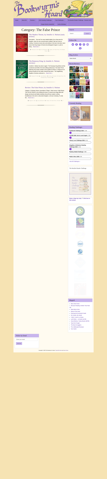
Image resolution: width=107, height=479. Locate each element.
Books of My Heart (75, 359)
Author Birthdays (62, 24)
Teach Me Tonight (75, 371)
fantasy (51, 49)
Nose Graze (65, 398)
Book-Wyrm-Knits (75, 357)
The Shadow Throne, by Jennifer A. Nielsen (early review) (47, 36)
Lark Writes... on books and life (78, 367)
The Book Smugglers (76, 373)
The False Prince (56, 49)
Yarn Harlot (73, 377)
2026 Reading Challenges (45, 20)
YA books (59, 100)
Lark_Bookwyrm (44, 49)
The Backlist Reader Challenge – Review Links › (80, 20)
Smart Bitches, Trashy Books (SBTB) (80, 369)
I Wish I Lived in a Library (77, 365)
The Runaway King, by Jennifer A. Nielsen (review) (44, 62)
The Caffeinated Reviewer (77, 375)
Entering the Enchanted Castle (78, 361)
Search (87, 33)
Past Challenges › (59, 20)
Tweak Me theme (58, 398)
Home (16, 20)
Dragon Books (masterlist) (47, 24)
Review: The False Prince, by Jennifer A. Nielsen (42, 88)
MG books (54, 76)
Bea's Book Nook (75, 352)
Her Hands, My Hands (76, 363)
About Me (24, 20)
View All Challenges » (74, 209)
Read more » (36, 46)
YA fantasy (49, 77)
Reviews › (32, 20)
